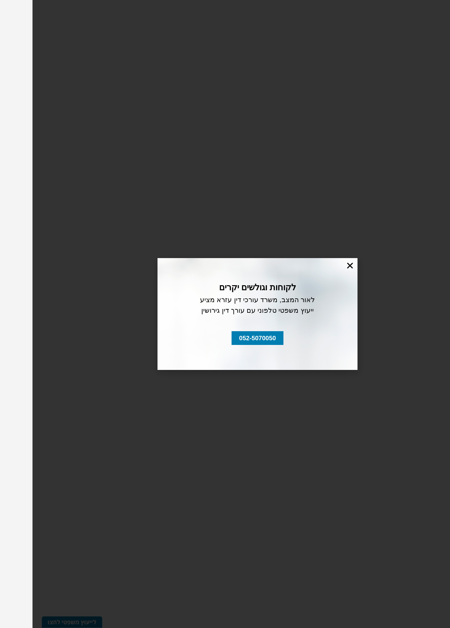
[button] (225, 338)
